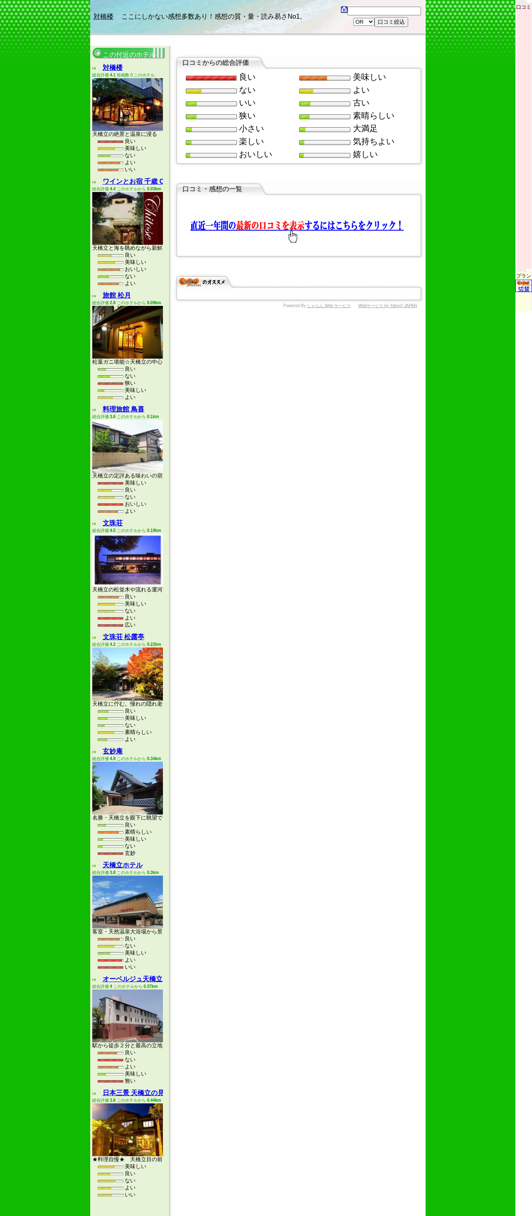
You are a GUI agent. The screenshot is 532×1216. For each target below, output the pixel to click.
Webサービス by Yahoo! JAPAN (387, 305)
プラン (523, 239)
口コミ (523, 5)
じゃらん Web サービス (329, 305)
